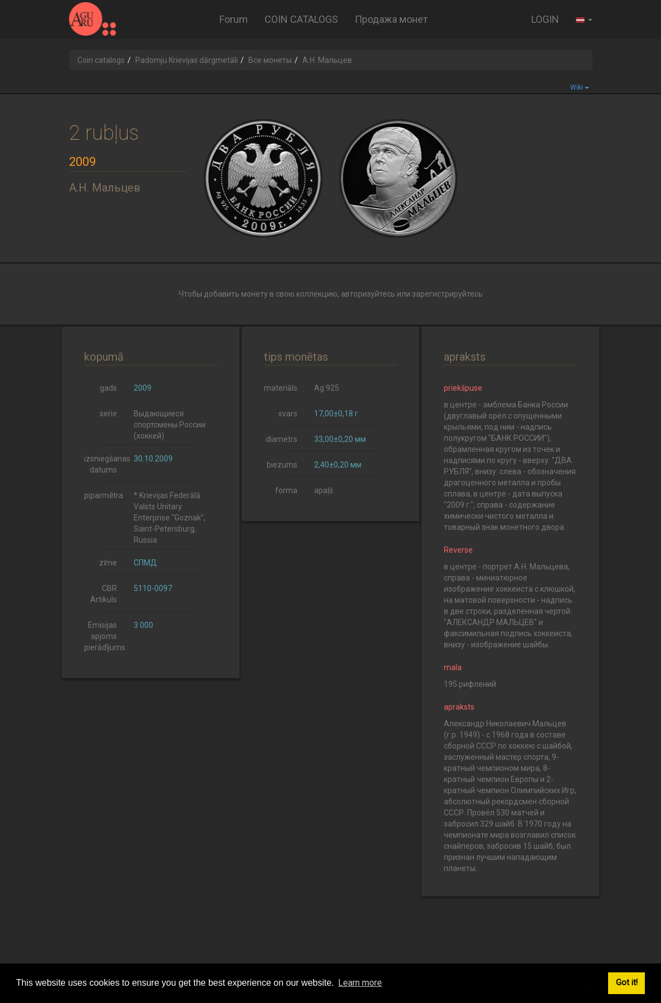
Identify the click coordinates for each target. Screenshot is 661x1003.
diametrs (281, 439)
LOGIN (545, 19)
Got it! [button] (627, 982)
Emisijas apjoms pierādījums (104, 636)
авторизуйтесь (368, 293)
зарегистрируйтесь (447, 293)
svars (287, 413)
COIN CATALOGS (301, 19)
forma (286, 490)
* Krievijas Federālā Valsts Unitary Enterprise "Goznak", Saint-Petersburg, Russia (169, 517)
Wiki (579, 87)
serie (108, 413)
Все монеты (270, 60)
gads (108, 388)
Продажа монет (391, 19)
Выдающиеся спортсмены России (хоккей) (169, 424)
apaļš (323, 490)
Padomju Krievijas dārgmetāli (186, 60)
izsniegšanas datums (105, 464)
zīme (108, 562)
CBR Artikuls (103, 594)
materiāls (280, 388)
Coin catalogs (101, 60)
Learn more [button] (360, 982)
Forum (233, 19)
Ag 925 (326, 388)
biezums (282, 464)
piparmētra (103, 495)
